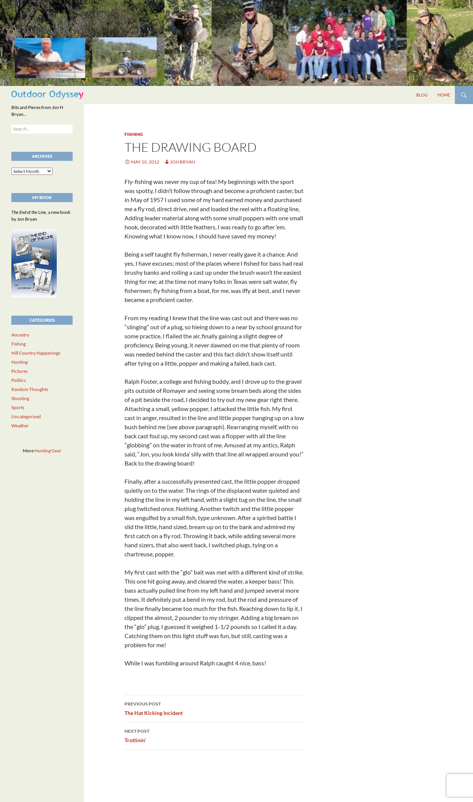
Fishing (133, 134)
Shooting (20, 398)
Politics (18, 380)
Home (443, 94)
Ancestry (20, 335)
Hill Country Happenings (35, 353)
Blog (422, 94)
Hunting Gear (47, 450)
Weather (20, 425)
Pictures (19, 371)
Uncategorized (26, 416)
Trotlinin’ (214, 735)
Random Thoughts (29, 389)
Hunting (19, 362)
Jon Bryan (182, 162)
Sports (17, 407)
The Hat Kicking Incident (214, 707)
